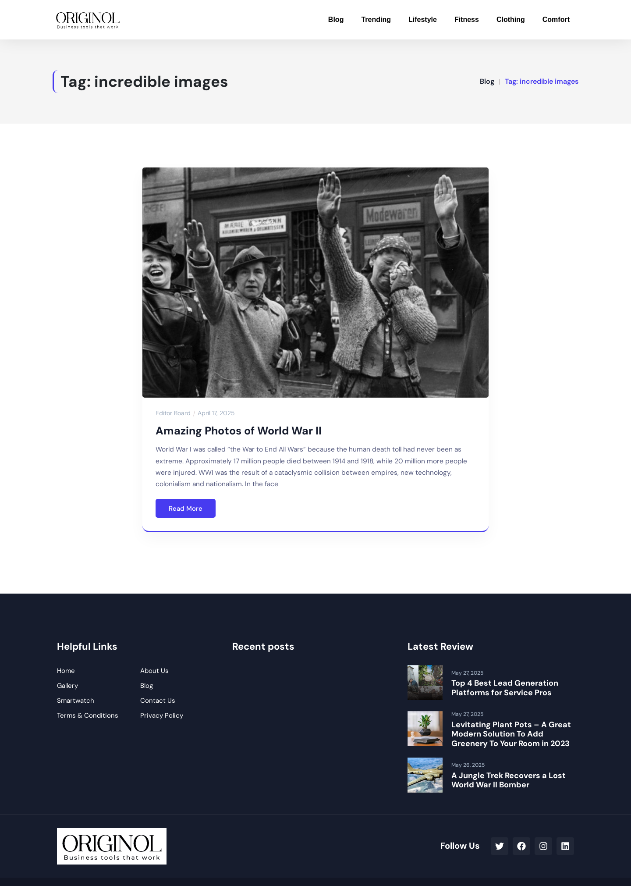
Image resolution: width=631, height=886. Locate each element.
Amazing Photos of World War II (239, 430)
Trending (376, 19)
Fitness (466, 19)
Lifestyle (422, 19)
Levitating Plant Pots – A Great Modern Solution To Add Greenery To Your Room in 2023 (511, 734)
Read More (185, 508)
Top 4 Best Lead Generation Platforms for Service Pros (504, 688)
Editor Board (173, 413)
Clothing (510, 19)
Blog (336, 19)
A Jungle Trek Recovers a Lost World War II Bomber (508, 780)
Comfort (556, 19)
